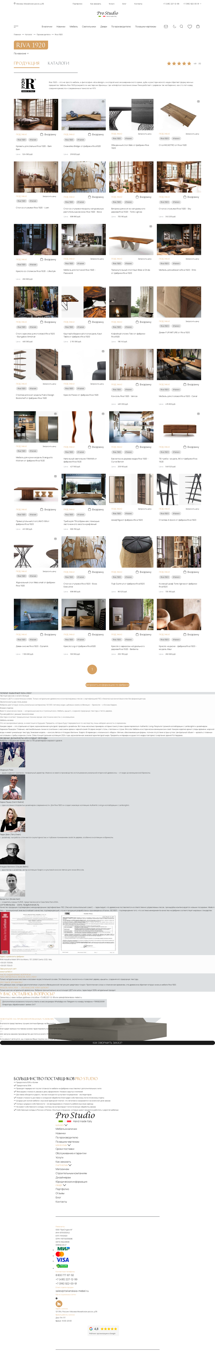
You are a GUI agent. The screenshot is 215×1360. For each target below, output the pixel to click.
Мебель (74, 26)
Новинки (60, 26)
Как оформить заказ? (107, 1026)
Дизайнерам (68, 1148)
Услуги (111, 4)
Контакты (138, 4)
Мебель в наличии (71, 1111)
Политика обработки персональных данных (133, 1320)
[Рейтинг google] (110, 1293)
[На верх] (66, 1331)
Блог (124, 4)
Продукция (27, 62)
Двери (103, 26)
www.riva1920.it (6, 956)
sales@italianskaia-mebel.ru (70, 982)
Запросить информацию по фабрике (107, 670)
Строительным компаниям (74, 1145)
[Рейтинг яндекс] (78, 1289)
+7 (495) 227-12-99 (71, 1242)
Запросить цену (144, 133)
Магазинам (67, 1142)
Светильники (89, 26)
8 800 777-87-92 (69, 1239)
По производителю (121, 26)
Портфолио (77, 4)
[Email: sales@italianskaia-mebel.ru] (166, 26)
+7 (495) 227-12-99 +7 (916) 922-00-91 (182, 4)
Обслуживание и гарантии (74, 1130)
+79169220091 (99, 986)
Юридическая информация (74, 1151)
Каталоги (58, 62)
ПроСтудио (20, 1343)
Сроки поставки (69, 1127)
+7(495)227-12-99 (47, 982)
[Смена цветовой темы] (173, 26)
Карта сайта (68, 1323)
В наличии (47, 26)
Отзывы (66, 1160)
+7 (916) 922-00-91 (71, 1245)
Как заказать (95, 4)
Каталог (20, 26)
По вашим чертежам (145, 26)
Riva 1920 (22, 137)
